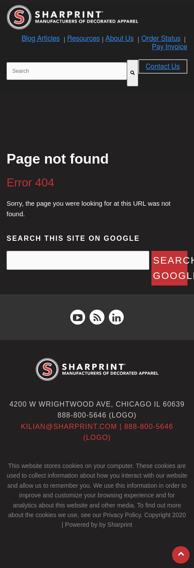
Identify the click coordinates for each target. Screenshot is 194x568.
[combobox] (67, 71)
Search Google (170, 268)
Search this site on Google (73, 238)
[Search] (132, 73)
